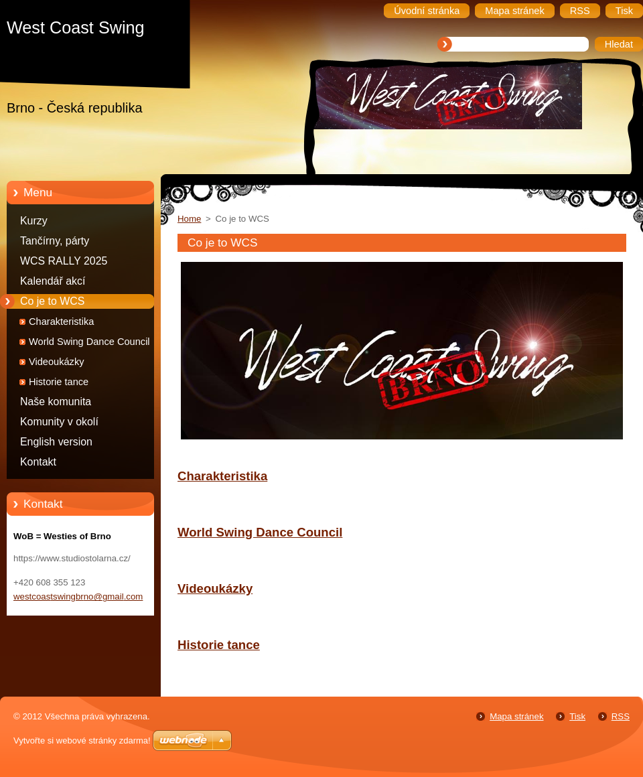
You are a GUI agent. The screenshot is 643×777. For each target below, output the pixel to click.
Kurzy (34, 220)
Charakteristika (61, 321)
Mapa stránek (516, 716)
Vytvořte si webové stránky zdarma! (82, 740)
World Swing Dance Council (89, 341)
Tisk (577, 716)
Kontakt (38, 462)
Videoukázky (56, 361)
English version (56, 441)
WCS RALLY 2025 (63, 261)
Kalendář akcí (52, 281)
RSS (621, 716)
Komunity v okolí (59, 421)
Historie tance (58, 381)
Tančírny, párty (54, 240)
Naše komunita (55, 401)
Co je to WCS (52, 301)
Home (189, 219)
